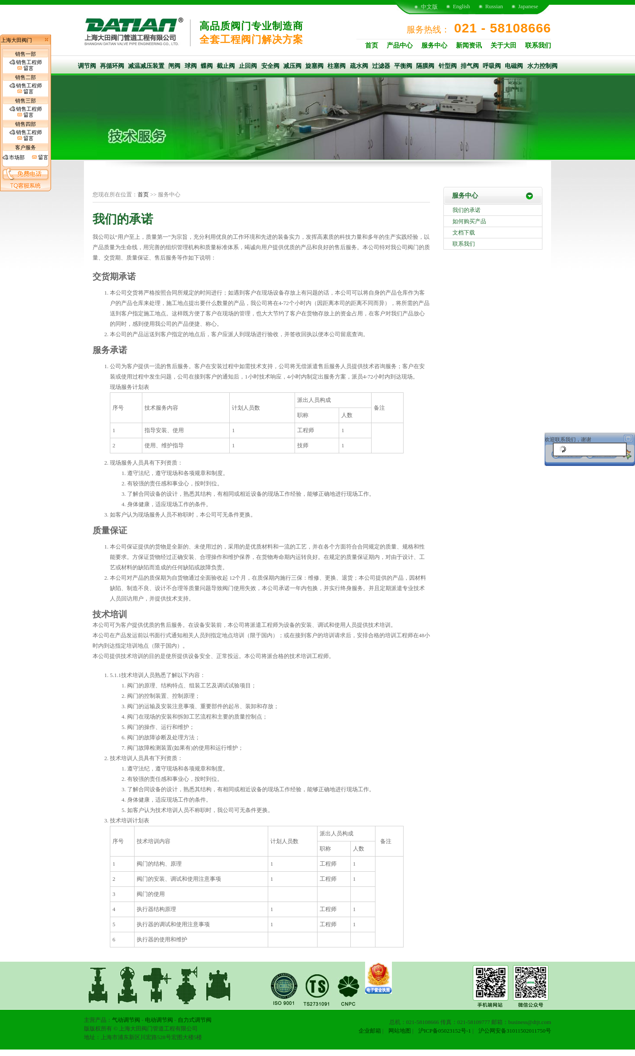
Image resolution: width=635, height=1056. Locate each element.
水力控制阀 (542, 66)
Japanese (528, 6)
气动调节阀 (126, 1020)
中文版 (429, 6)
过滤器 (381, 66)
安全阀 (270, 66)
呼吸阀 (492, 66)
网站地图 (399, 1030)
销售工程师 (26, 65)
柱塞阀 (336, 66)
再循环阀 (112, 66)
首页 (371, 45)
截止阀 (226, 66)
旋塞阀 (314, 66)
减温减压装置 (146, 66)
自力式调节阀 (195, 1020)
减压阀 (292, 66)
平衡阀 (403, 66)
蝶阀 (207, 66)
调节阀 (87, 66)
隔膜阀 (425, 66)
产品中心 (400, 45)
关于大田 (503, 45)
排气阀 (470, 66)
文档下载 (463, 232)
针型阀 (448, 66)
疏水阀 (359, 66)
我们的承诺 (466, 210)
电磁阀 (514, 66)
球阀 (191, 66)
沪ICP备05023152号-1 (444, 1030)
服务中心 (434, 45)
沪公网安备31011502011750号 (514, 1030)
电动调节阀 (159, 1020)
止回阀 (248, 66)
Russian (494, 6)
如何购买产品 (469, 221)
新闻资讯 (469, 45)
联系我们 (538, 45)
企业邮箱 (370, 1030)
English (461, 6)
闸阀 (174, 66)
